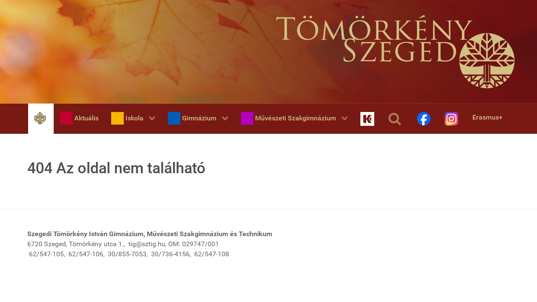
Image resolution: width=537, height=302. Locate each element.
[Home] (41, 118)
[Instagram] (452, 118)
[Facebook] (424, 118)
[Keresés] (396, 118)
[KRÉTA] (368, 118)
